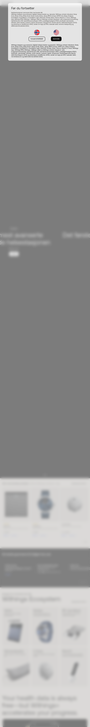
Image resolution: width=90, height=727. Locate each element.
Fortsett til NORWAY (37, 39)
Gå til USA (56, 39)
